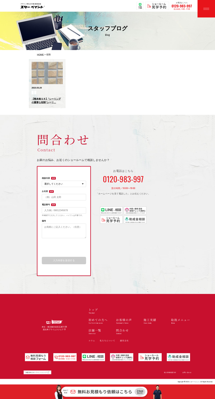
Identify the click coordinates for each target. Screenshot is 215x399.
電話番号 (49, 204)
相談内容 (49, 178)
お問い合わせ (186, 372)
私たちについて (107, 340)
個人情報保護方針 (170, 372)
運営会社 (124, 340)
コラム (91, 340)
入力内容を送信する (64, 260)
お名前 (48, 191)
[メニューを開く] (206, 8)
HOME (40, 54)
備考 (44, 221)
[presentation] (64, 247)
